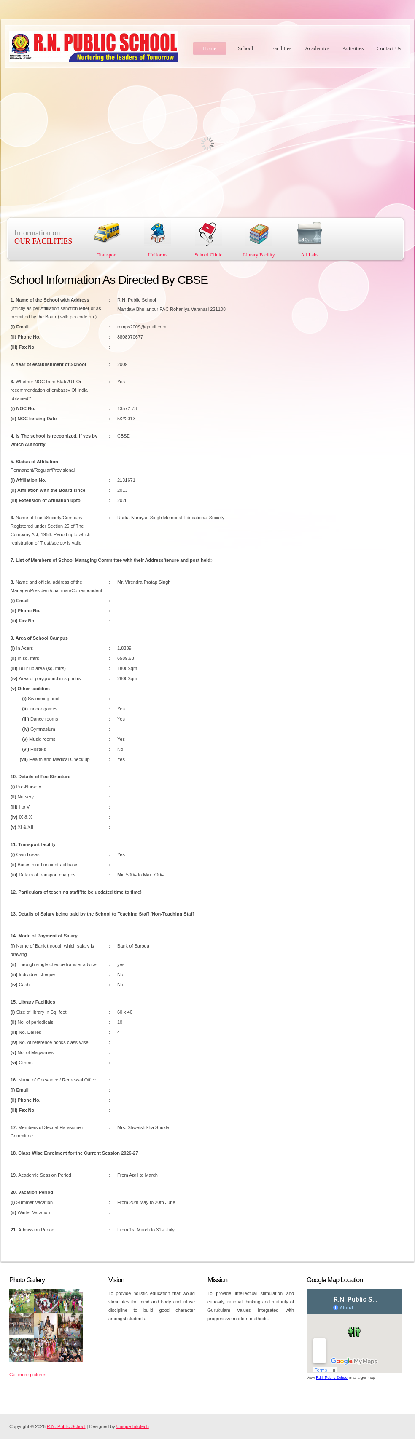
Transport (107, 255)
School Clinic (208, 255)
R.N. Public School (332, 1377)
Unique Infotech (132, 1426)
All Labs (309, 255)
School (245, 48)
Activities (353, 48)
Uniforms (157, 255)
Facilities (281, 48)
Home (209, 48)
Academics (317, 48)
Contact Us (389, 48)
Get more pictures (27, 1374)
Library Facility (259, 255)
